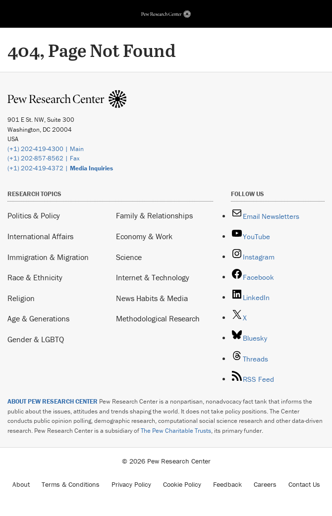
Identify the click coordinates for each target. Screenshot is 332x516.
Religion (21, 298)
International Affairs (40, 236)
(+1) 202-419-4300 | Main (45, 149)
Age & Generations (38, 318)
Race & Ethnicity (34, 277)
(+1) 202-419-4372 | (60, 168)
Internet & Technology (152, 277)
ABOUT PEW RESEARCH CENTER (52, 401)
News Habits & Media (152, 298)
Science (129, 257)
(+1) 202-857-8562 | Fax (43, 158)
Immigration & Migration (48, 257)
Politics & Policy (33, 215)
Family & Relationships (154, 215)
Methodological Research (158, 318)
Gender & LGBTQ (35, 339)
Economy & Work (144, 236)
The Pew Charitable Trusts (176, 430)
